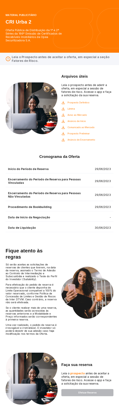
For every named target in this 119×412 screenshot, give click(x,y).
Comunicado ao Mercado (81, 127)
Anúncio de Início (77, 121)
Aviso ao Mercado (77, 115)
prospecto (77, 373)
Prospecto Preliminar (79, 133)
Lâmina (71, 108)
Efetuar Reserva (87, 392)
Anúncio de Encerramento (81, 139)
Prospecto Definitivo (78, 102)
